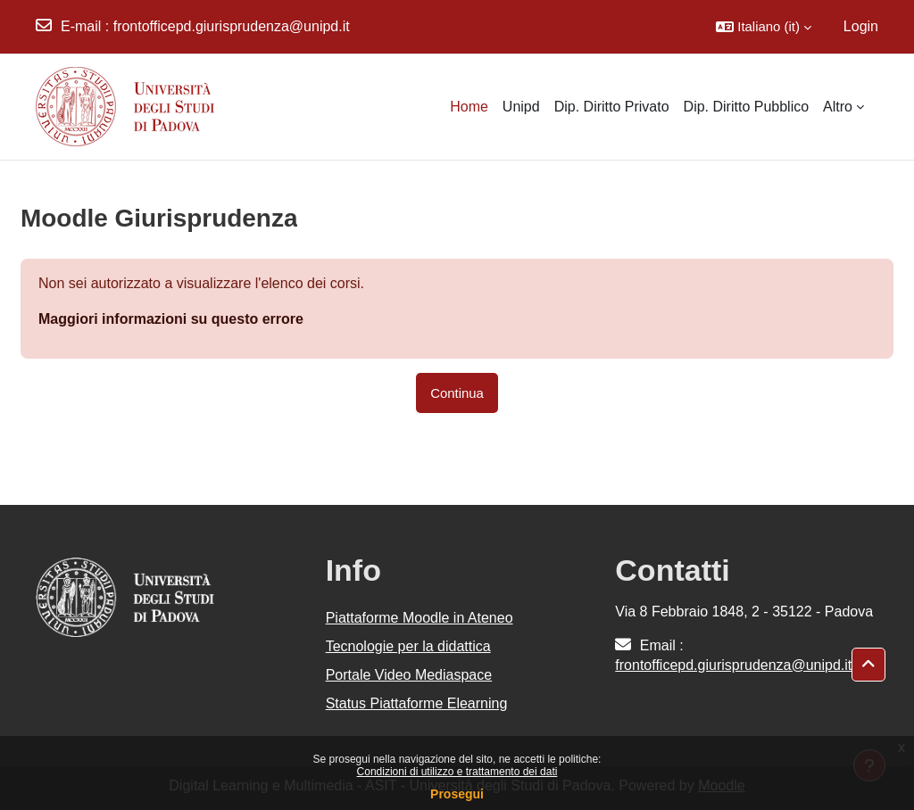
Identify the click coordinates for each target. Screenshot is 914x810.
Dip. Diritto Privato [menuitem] (611, 106)
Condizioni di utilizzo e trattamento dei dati (457, 771)
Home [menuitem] (469, 106)
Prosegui (457, 794)
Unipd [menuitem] (521, 106)
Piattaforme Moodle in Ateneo (419, 617)
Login (860, 26)
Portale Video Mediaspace (409, 674)
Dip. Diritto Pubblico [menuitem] (747, 106)
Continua (457, 393)
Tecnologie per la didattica (408, 646)
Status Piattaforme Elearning (417, 703)
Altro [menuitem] (837, 106)
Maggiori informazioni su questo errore (170, 318)
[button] (763, 27)
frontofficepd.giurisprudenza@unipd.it (231, 26)
